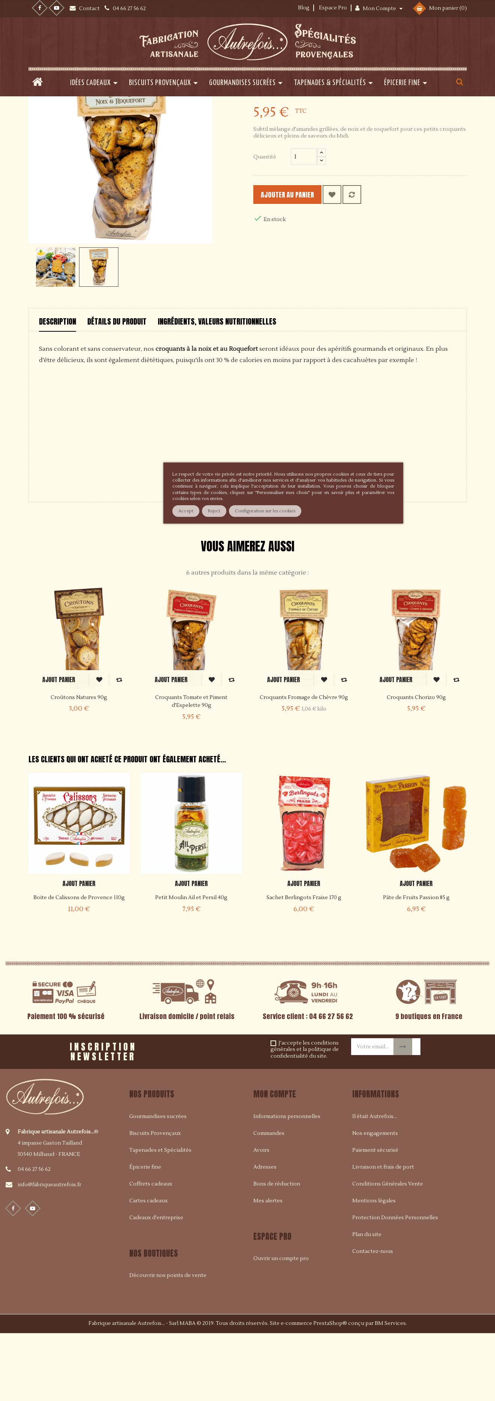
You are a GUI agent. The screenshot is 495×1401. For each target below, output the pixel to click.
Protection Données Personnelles (395, 1285)
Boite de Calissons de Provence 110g (79, 965)
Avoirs (261, 1218)
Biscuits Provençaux (155, 1201)
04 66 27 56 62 (34, 1237)
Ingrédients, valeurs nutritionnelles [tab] (217, 389)
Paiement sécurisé (375, 1218)
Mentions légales (374, 1268)
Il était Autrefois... (374, 1184)
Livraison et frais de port (383, 1235)
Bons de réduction (276, 1251)
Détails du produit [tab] (117, 389)
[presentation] (233, 1117)
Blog (304, 7)
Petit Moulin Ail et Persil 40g (191, 965)
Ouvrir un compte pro (281, 1326)
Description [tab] (57, 389)
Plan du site (366, 1302)
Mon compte (274, 1162)
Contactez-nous (372, 1319)
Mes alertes (268, 1268)
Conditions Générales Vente (387, 1251)
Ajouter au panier (300, 263)
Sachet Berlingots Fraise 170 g (303, 965)
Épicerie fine (145, 1235)
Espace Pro (333, 7)
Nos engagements (375, 1201)
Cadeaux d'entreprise (156, 1285)
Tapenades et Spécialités (160, 1218)
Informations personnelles (286, 1184)
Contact (90, 8)
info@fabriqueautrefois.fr (49, 1253)
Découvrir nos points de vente (167, 1343)
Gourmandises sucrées (158, 1184)
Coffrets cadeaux (150, 1251)
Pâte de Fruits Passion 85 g (416, 965)
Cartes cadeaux (148, 1268)
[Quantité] (304, 225)
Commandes (268, 1201)
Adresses (265, 1235)
